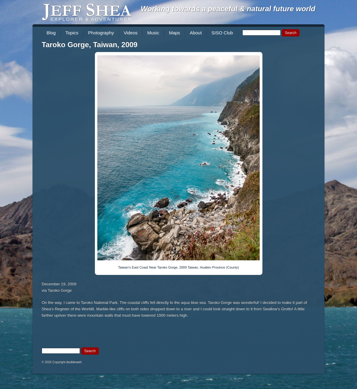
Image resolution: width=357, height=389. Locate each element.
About (196, 32)
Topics (71, 32)
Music (153, 32)
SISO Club (222, 32)
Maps (174, 32)
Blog (51, 32)
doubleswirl (73, 362)
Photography (101, 32)
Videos (131, 32)
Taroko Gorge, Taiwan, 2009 (89, 44)
